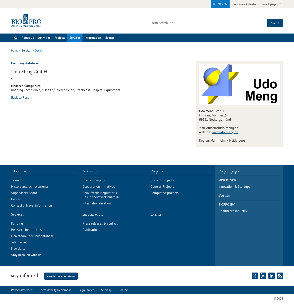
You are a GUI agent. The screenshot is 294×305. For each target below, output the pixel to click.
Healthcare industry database (32, 236)
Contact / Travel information (31, 205)
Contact (123, 289)
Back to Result (21, 97)
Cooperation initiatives (98, 186)
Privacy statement (22, 289)
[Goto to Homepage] (27, 20)
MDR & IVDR (227, 180)
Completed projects (164, 193)
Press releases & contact (100, 223)
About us (28, 38)
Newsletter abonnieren (61, 276)
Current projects (162, 180)
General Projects (162, 186)
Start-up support (94, 180)
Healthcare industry (244, 4)
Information (93, 38)
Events (109, 38)
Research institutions (26, 229)
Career (16, 199)
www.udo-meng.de (225, 132)
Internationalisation (96, 203)
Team (15, 180)
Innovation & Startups (234, 186)
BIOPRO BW (220, 4)
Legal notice (86, 289)
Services (74, 38)
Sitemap (106, 289)
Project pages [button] (269, 4)
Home (14, 50)
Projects (60, 38)
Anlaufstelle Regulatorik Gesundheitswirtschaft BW (101, 195)
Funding (17, 223)
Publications (91, 229)
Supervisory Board (24, 193)
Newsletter (19, 248)
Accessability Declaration (56, 289)
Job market (19, 242)
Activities (44, 38)
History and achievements (29, 186)
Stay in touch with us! (26, 255)
